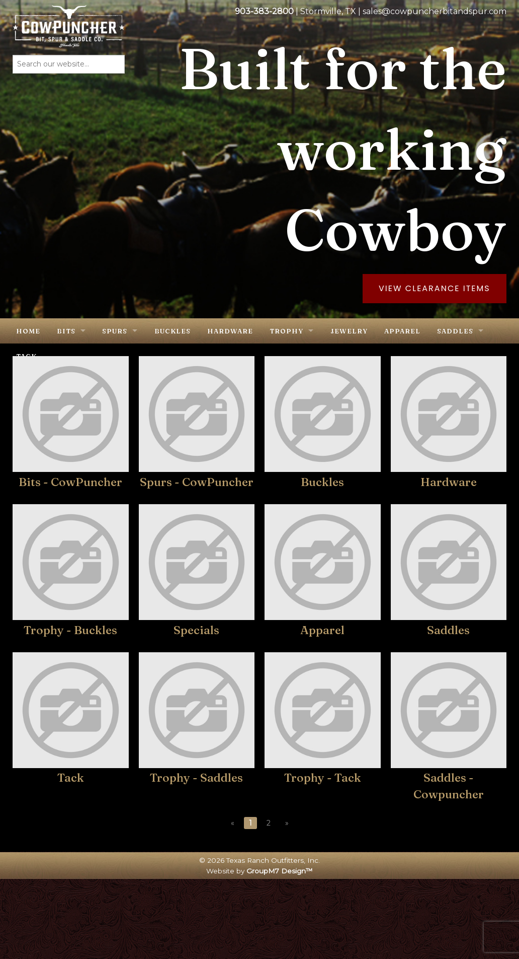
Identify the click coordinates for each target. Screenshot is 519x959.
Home (28, 331)
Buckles (172, 331)
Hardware (230, 331)
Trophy (286, 331)
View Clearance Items (434, 288)
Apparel (402, 331)
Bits (66, 331)
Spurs (114, 331)
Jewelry (349, 331)
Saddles (455, 331)
